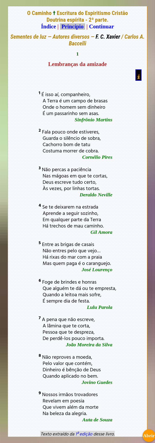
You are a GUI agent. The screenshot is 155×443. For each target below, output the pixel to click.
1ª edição (83, 433)
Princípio (72, 26)
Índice (48, 26)
